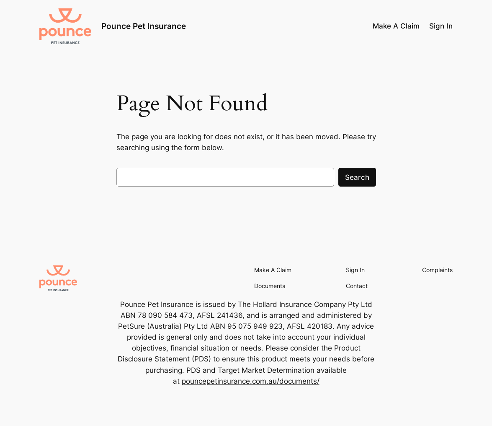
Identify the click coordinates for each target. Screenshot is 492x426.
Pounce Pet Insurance (143, 26)
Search (357, 177)
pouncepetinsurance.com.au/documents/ (250, 381)
